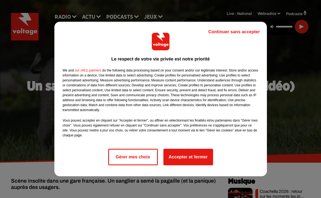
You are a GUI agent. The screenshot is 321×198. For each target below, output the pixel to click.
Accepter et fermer (188, 157)
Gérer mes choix (133, 157)
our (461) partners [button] (88, 70)
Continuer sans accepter (234, 31)
